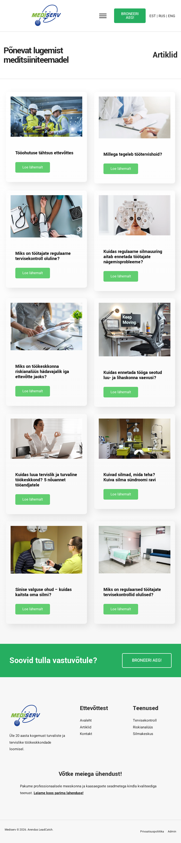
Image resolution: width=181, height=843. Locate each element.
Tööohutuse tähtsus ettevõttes (44, 153)
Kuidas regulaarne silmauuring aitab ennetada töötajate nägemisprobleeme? (132, 257)
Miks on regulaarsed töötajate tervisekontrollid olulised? (132, 592)
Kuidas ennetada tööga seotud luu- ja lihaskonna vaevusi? (132, 375)
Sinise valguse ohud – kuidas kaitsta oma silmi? (43, 592)
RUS (162, 15)
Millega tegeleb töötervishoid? (132, 154)
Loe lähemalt (32, 167)
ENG (171, 15)
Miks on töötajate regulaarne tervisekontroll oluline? (43, 256)
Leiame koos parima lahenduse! (58, 793)
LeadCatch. (46, 829)
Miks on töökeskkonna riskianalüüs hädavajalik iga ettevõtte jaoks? (42, 371)
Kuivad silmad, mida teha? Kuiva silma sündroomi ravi (129, 477)
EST (152, 15)
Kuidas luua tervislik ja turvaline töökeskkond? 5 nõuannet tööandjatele (46, 480)
